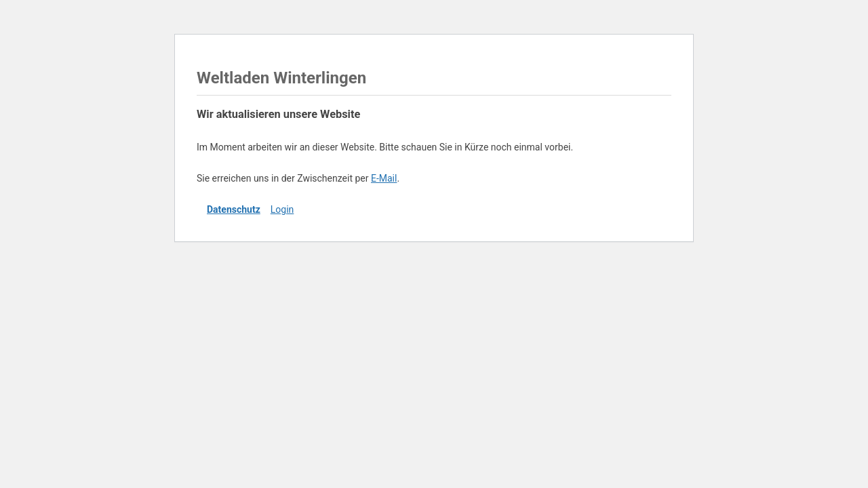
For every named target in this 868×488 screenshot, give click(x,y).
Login (282, 209)
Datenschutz (233, 209)
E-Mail (384, 178)
